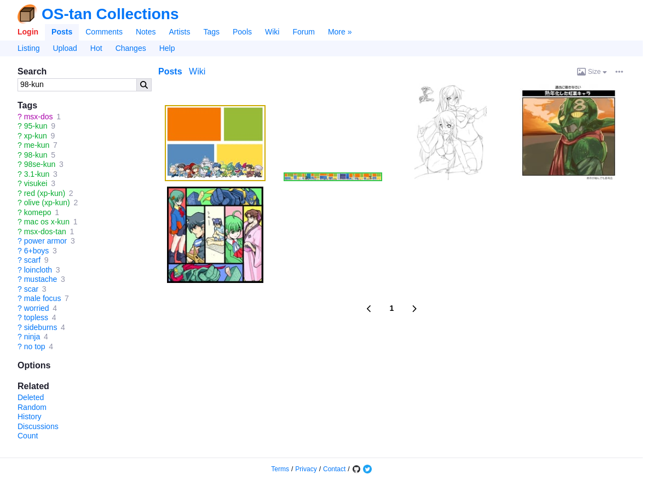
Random (32, 407)
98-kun (36, 155)
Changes (131, 48)
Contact (334, 469)
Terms (280, 469)
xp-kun (35, 135)
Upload (65, 48)
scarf (32, 260)
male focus (42, 298)
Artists (180, 31)
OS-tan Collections (110, 14)
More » (340, 31)
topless (36, 317)
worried (36, 308)
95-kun (36, 126)
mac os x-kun (47, 221)
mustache (40, 279)
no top (34, 346)
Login (28, 31)
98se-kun (40, 164)
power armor (45, 240)
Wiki (272, 31)
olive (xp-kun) (47, 202)
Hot (96, 48)
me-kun (37, 145)
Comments (104, 31)
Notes (146, 31)
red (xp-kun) (44, 193)
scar (31, 289)
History (30, 416)
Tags (211, 31)
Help (167, 48)
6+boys (36, 250)
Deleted (31, 397)
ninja (32, 336)
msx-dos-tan (45, 231)
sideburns (40, 327)
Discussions (38, 426)
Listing (28, 48)
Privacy (305, 469)
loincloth (38, 269)
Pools (242, 31)
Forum (303, 31)
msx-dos (38, 116)
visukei (36, 183)
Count (28, 435)
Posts (61, 31)
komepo (37, 212)
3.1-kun (37, 174)
